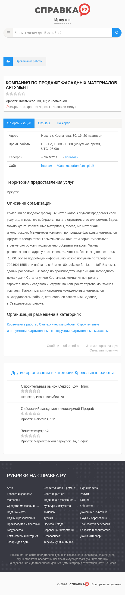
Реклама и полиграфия (95, 530)
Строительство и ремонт (59, 488)
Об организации (19, 123)
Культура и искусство (57, 506)
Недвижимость (16, 512)
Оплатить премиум (104, 350)
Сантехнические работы (57, 324)
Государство (15, 530)
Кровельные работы (22, 324)
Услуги (84, 494)
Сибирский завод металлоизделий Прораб (57, 409)
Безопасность (52, 536)
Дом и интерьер (90, 536)
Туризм (48, 518)
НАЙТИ (117, 32)
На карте (63, 123)
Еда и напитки (89, 488)
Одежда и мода (53, 524)
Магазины (13, 500)
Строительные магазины (90, 331)
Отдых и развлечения (21, 518)
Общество (87, 506)
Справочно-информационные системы (69, 530)
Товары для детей (18, 542)
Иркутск (62, 19)
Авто (10, 488)
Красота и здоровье (19, 494)
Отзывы (44, 123)
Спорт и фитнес (54, 494)
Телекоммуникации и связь (61, 542)
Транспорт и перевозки (95, 524)
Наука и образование (94, 518)
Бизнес (84, 500)
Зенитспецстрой (35, 431)
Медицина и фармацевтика (61, 500)
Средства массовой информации (28, 506)
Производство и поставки (23, 524)
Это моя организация (102, 346)
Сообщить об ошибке (63, 346)
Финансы (49, 512)
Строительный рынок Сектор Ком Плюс (55, 386)
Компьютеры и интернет (22, 536)
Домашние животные (94, 512)
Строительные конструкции (49, 331)
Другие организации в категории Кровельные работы (62, 372)
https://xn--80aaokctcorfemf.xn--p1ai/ (67, 166)
